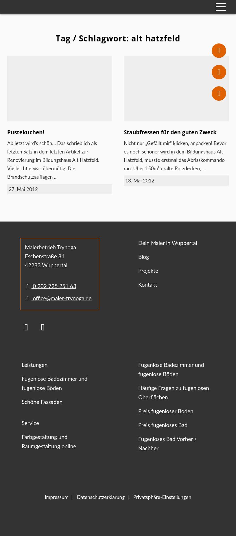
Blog (143, 256)
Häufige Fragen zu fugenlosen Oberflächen (173, 392)
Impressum (57, 497)
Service (30, 423)
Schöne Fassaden (42, 401)
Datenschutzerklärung (101, 497)
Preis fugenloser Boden (165, 411)
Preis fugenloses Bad (162, 425)
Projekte (148, 270)
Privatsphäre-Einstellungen (162, 497)
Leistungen (35, 364)
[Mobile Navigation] (221, 7)
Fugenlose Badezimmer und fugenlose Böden (54, 383)
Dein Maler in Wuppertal (167, 242)
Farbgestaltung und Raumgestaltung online (49, 441)
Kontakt (147, 284)
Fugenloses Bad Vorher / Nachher (167, 443)
